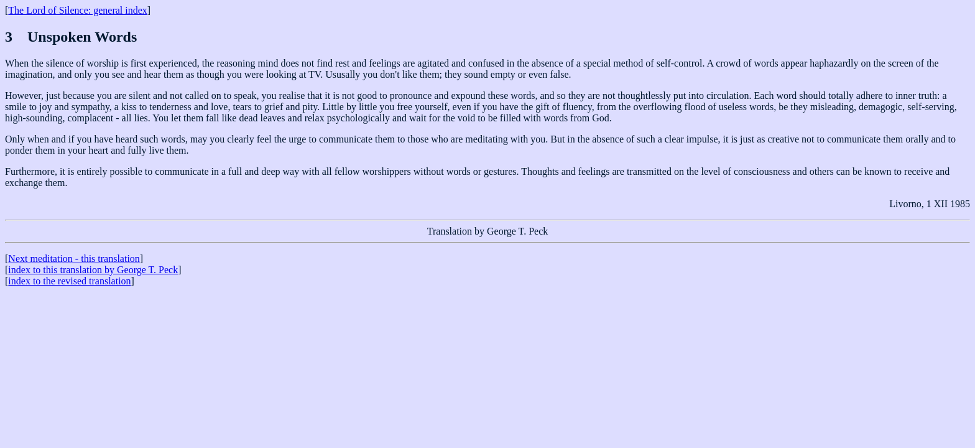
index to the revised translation (69, 281)
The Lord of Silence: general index (77, 10)
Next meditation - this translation (74, 258)
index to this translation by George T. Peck (93, 269)
